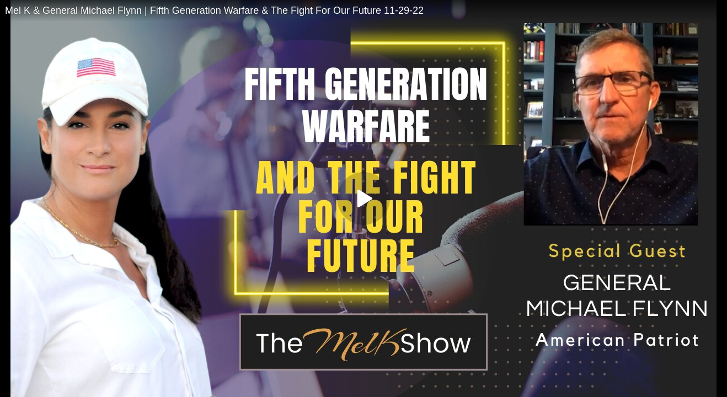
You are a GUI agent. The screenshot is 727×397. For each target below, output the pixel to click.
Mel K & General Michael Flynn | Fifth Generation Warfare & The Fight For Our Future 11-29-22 (214, 10)
